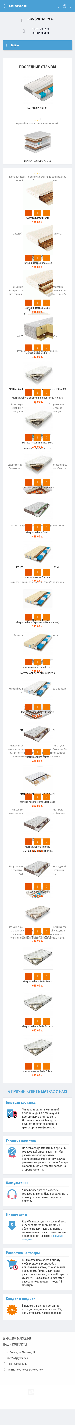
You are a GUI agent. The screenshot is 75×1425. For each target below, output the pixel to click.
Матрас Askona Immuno (37, 846)
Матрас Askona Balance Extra (37, 442)
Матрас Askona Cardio (37, 532)
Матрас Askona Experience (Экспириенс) (37, 622)
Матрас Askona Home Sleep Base (37, 801)
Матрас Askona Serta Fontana (37, 936)
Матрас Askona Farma (37, 756)
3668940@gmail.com (18, 1358)
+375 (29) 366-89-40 (40, 19)
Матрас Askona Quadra (37, 891)
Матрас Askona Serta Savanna (37, 1026)
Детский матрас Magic (37, 307)
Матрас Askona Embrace (37, 577)
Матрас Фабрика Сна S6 (37, 161)
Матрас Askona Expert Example (37, 712)
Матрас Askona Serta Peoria (37, 981)
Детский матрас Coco (37, 218)
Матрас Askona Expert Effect (38, 667)
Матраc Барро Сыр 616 (37, 352)
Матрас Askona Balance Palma (38, 487)
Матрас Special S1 (37, 108)
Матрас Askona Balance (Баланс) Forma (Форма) (37, 397)
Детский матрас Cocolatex (37, 262)
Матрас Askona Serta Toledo (38, 1071)
